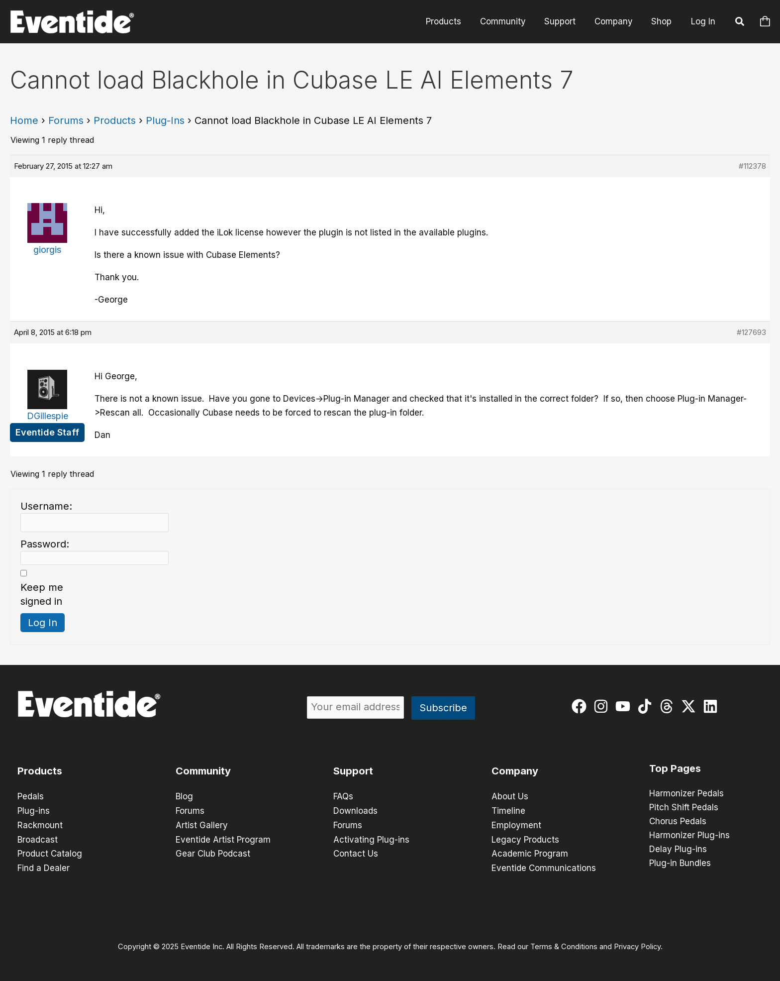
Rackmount (40, 824)
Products (451, 21)
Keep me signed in (41, 594)
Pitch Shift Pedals (683, 808)
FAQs (343, 796)
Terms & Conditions (563, 944)
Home (24, 120)
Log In (703, 21)
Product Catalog (49, 852)
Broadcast (37, 838)
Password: (44, 544)
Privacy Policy (637, 944)
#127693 (751, 332)
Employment (516, 824)
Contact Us (355, 852)
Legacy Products (525, 838)
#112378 (752, 166)
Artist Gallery (202, 824)
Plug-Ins (165, 120)
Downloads (355, 810)
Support (564, 21)
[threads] (669, 706)
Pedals (30, 796)
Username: (46, 506)
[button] (740, 23)
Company (616, 21)
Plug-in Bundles (680, 864)
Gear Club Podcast (213, 852)
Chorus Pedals (677, 822)
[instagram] (603, 706)
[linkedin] (712, 706)
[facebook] (581, 706)
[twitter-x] (690, 706)
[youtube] (625, 706)
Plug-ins (33, 810)
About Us (509, 796)
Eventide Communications (543, 866)
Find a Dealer (43, 866)
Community (509, 21)
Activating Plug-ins (371, 838)
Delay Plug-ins (678, 850)
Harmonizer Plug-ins (689, 836)
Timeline (508, 810)
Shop (662, 21)
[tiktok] (647, 706)
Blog (184, 796)
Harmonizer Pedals (686, 794)
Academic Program (529, 852)
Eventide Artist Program (223, 838)
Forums (66, 120)
